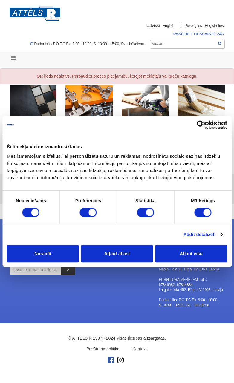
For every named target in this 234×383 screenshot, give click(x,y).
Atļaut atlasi (117, 253)
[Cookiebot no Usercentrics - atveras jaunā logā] (201, 124)
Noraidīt (42, 253)
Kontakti (140, 349)
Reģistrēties (214, 26)
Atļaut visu (191, 253)
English (168, 26)
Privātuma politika (103, 349)
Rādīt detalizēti (199, 234)
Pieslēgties (194, 26)
